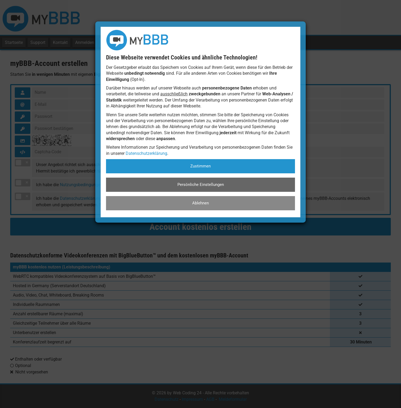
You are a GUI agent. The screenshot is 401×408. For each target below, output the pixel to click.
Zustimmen (200, 166)
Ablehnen (200, 203)
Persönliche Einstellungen (200, 184)
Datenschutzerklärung (146, 153)
